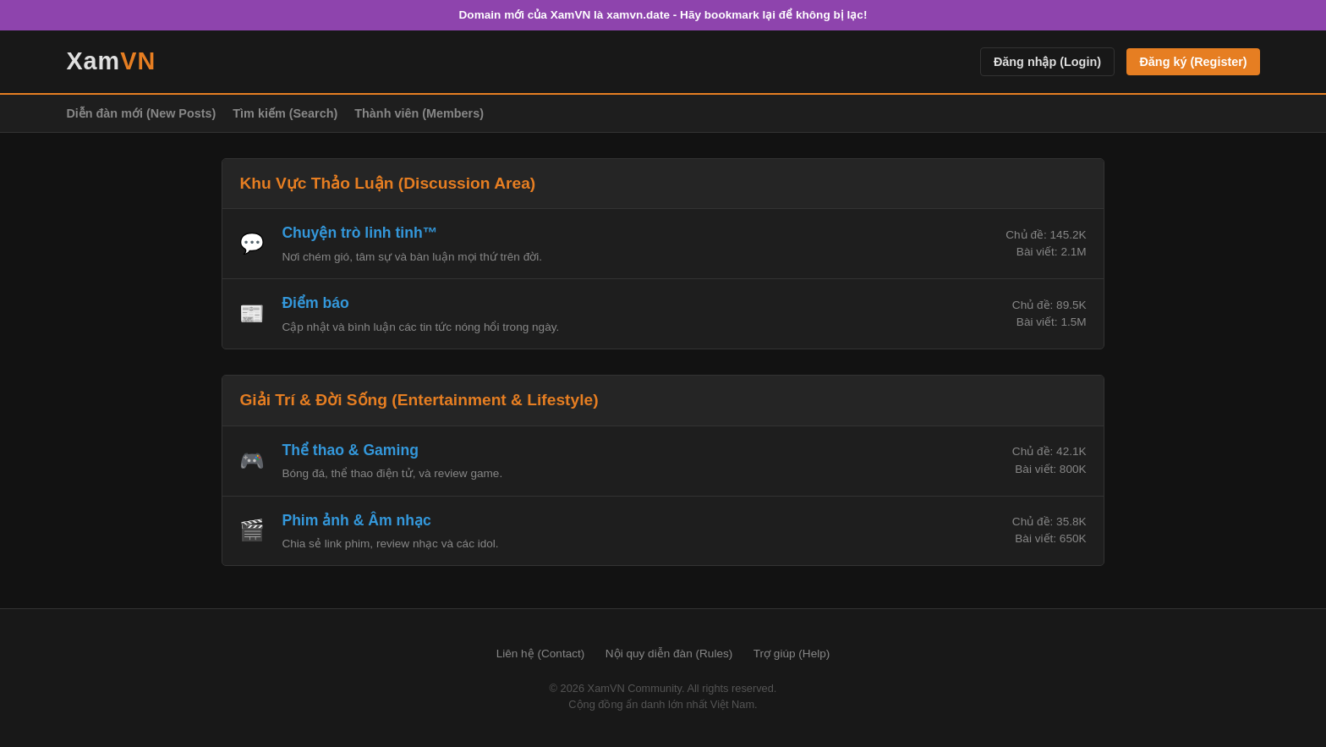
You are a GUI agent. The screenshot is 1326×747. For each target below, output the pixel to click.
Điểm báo (315, 302)
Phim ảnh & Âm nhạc (356, 520)
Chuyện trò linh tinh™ (359, 232)
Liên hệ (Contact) (540, 653)
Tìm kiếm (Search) (285, 113)
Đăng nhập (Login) (1047, 62)
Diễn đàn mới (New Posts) (141, 113)
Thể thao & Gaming (350, 450)
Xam (111, 60)
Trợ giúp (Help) (791, 653)
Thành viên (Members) (419, 113)
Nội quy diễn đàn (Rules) (669, 653)
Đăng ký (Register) (1193, 62)
